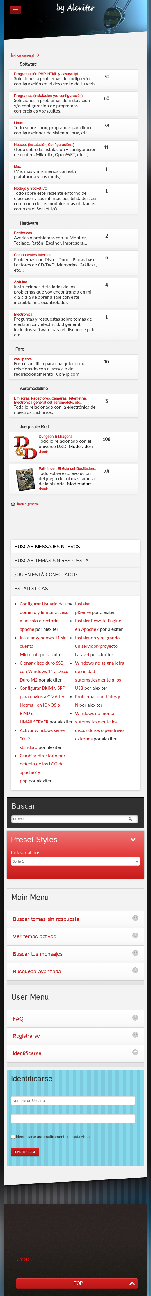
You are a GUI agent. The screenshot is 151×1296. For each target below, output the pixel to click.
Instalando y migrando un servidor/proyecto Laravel (97, 646)
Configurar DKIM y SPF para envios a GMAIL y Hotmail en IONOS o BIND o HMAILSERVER (42, 705)
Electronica (23, 314)
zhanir (43, 451)
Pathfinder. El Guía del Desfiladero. (67, 469)
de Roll (34, 426)
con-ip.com (23, 359)
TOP (78, 1283)
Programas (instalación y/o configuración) (48, 96)
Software (28, 64)
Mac (17, 167)
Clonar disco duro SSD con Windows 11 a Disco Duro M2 (44, 671)
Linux (18, 123)
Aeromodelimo (34, 388)
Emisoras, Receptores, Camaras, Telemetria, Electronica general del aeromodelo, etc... (50, 400)
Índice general (28, 504)
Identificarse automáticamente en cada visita (53, 1136)
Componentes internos (32, 255)
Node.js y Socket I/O (30, 189)
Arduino (20, 282)
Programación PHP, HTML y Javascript (46, 74)
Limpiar (23, 1259)
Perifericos (23, 233)
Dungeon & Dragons (55, 437)
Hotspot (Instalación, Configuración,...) (44, 145)
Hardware (29, 223)
